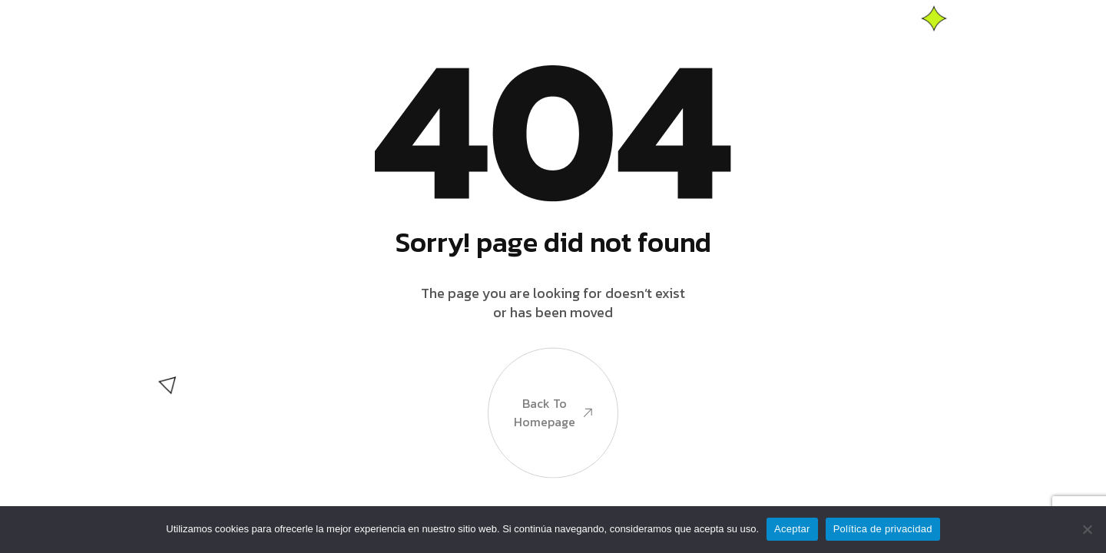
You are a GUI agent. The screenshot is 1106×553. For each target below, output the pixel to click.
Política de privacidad (882, 529)
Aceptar (792, 529)
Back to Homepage (553, 414)
